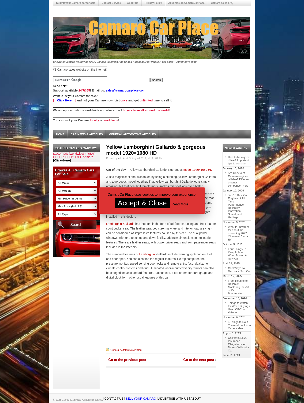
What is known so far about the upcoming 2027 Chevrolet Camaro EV (239, 233)
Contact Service (111, 2)
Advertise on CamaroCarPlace (186, 2)
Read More (180, 204)
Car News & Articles (87, 134)
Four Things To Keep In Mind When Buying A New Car (237, 253)
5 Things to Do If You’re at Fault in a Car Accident (239, 325)
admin (121, 158)
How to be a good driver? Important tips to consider (239, 160)
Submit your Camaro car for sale (75, 2)
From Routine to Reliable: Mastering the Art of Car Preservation (238, 287)
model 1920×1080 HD (197, 169)
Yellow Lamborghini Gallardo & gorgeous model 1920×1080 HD (156, 150)
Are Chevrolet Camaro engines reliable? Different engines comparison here (239, 179)
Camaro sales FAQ (222, 2)
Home (60, 134)
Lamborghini (147, 254)
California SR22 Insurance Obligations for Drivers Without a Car (238, 344)
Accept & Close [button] (142, 203)
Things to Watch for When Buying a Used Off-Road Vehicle (239, 307)
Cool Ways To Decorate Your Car (239, 269)
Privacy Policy (153, 2)
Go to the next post (198, 360)
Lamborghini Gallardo (120, 223)
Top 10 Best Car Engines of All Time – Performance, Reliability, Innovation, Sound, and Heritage (238, 206)
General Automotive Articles (132, 134)
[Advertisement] (70, 325)
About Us (132, 2)
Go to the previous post (127, 360)
